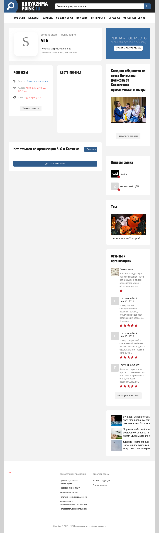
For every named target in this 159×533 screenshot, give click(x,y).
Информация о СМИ (69, 492)
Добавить (91, 149)
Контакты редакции (101, 481)
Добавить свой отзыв (55, 163)
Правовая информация (70, 488)
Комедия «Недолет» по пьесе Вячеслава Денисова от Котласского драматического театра (128, 80)
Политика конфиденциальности (73, 497)
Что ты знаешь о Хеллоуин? (125, 238)
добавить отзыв (49, 34)
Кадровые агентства (61, 48)
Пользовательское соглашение (73, 509)
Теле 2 (123, 173)
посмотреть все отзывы (128, 395)
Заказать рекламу (100, 485)
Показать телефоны (37, 81)
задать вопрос (68, 34)
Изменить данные (30, 108)
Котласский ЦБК (129, 186)
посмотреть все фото (128, 136)
